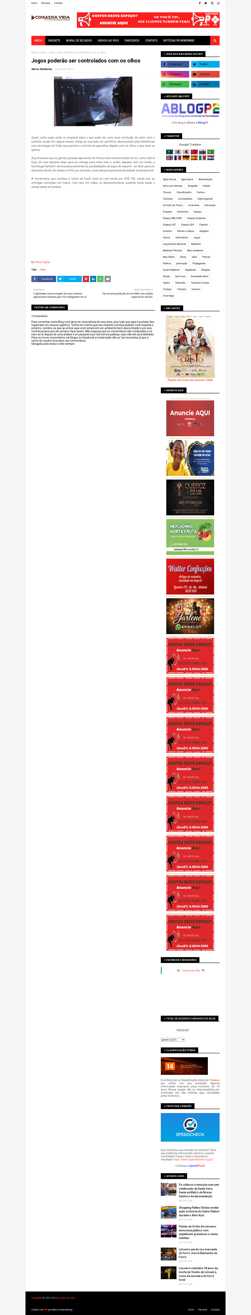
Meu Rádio (169, 257)
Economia (193, 205)
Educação (210, 205)
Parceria (45, 3)
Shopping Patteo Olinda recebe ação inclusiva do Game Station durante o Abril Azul (199, 1211)
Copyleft (36, 1297)
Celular (206, 186)
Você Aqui (168, 295)
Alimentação (205, 179)
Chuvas (167, 192)
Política (167, 263)
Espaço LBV (187, 224)
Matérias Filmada (172, 250)
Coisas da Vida (191, 970)
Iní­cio (34, 3)
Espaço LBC (169, 224)
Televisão (180, 282)
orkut (194, 257)
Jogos (51, 52)
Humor (166, 237)
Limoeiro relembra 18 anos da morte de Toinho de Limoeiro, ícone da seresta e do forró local (198, 1274)
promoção (181, 263)
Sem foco (180, 276)
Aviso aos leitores (173, 186)
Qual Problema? (171, 270)
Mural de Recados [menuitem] (79, 40)
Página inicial (38, 52)
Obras (183, 257)
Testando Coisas (200, 282)
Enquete (167, 211)
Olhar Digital (42, 262)
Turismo (195, 289)
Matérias (196, 244)
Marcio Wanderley (42, 69)
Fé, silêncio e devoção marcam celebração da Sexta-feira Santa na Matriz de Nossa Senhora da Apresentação (199, 1190)
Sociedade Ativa (199, 276)
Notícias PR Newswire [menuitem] (179, 40)
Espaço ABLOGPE (172, 218)
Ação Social (169, 179)
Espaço (198, 211)
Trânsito (181, 289)
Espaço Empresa (196, 218)
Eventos (167, 231)
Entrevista (182, 211)
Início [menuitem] (38, 40)
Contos (201, 192)
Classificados (183, 192)
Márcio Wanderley (62, 1309)
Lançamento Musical (174, 244)
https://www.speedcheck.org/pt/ (193, 1159)
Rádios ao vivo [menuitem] (108, 40)
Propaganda (199, 263)
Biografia (192, 186)
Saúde (166, 276)
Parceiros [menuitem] (132, 40)
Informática (182, 237)
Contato (58, 3)
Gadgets (204, 231)
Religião (205, 270)
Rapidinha (190, 270)
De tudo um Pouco (173, 205)
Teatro (166, 282)
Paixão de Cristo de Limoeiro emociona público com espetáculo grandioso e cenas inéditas (198, 1232)
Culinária (168, 198)
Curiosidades (185, 198)
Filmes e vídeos (185, 231)
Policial (206, 257)
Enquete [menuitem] (54, 40)
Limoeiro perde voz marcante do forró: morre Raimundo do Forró (198, 1253)
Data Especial (205, 198)
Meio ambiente (195, 250)
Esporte (203, 224)
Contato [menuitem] (151, 40)
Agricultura (187, 179)
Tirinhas (167, 289)
